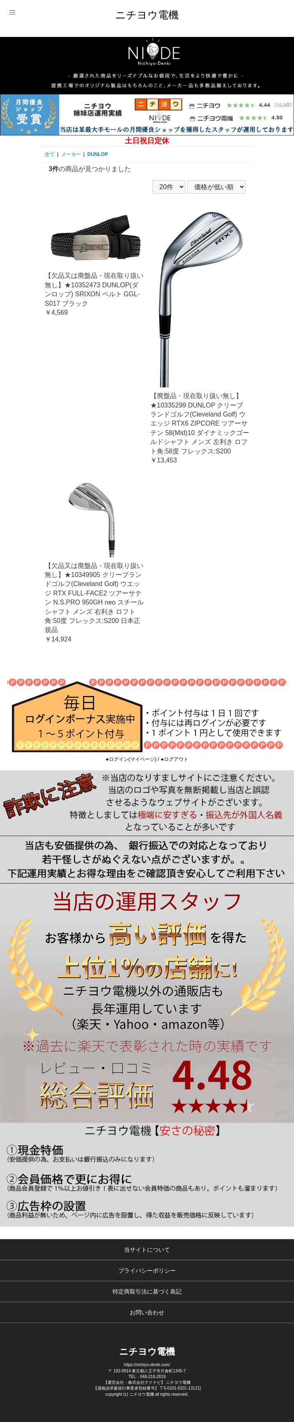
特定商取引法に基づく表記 (147, 1291)
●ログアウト (174, 759)
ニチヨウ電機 (147, 15)
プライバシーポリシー (147, 1270)
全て (50, 154)
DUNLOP (97, 154)
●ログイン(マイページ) (131, 759)
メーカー (71, 154)
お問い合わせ (147, 1312)
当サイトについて (147, 1249)
